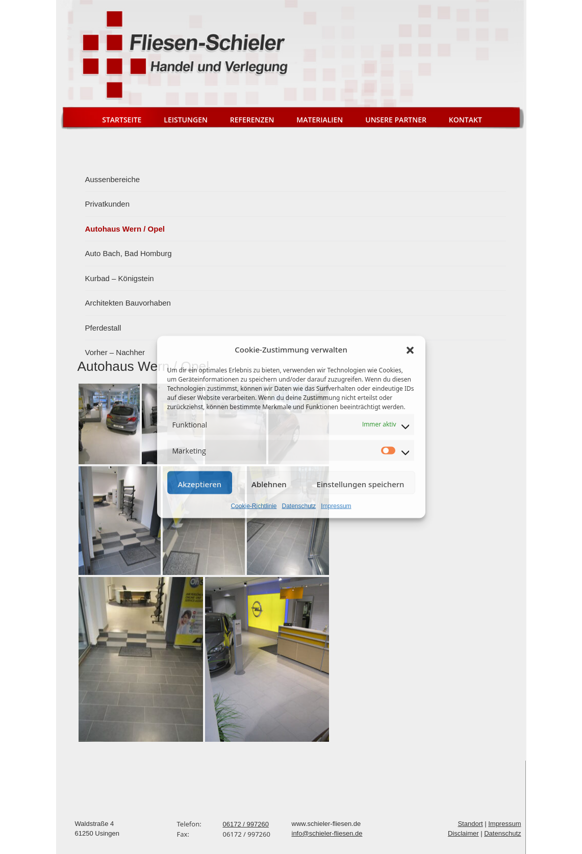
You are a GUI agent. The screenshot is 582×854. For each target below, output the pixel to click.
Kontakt (465, 119)
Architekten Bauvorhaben (128, 302)
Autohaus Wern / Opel (125, 228)
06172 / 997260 (246, 824)
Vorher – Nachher (115, 352)
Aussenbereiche (112, 179)
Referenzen (252, 119)
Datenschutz (299, 505)
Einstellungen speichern (360, 484)
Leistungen (186, 119)
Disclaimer (463, 833)
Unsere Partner (395, 119)
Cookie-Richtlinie (253, 505)
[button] (410, 349)
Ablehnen (269, 484)
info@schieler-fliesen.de (327, 833)
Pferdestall (103, 327)
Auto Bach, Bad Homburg (128, 253)
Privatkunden (107, 203)
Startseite (121, 119)
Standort (470, 823)
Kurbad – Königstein (119, 278)
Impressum (336, 505)
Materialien (319, 119)
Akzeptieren (200, 484)
